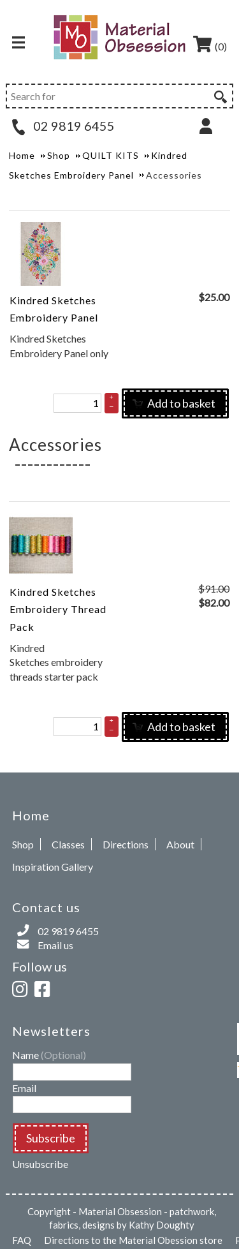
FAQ (21, 1240)
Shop (23, 844)
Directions (125, 844)
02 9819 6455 (63, 125)
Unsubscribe (40, 1164)
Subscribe (50, 1138)
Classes (68, 844)
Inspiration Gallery (52, 867)
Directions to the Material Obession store (133, 1240)
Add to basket (174, 403)
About (180, 844)
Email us (55, 945)
